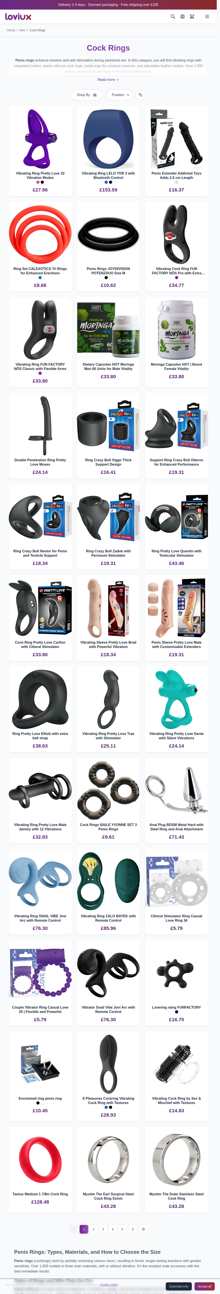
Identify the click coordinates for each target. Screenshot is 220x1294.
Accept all (204, 1286)
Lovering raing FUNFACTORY (176, 1007)
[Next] (132, 1229)
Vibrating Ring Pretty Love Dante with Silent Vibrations (176, 736)
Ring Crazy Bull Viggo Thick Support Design (108, 462)
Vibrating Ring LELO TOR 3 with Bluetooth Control (108, 176)
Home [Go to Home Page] (11, 30)
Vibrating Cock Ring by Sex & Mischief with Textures (176, 1101)
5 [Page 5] (122, 1229)
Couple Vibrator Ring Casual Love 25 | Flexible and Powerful (40, 1010)
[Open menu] (207, 16)
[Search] (173, 16)
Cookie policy (109, 1284)
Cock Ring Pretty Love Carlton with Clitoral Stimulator (40, 645)
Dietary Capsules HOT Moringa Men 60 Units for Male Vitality (108, 367)
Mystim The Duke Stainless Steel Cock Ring (176, 1196)
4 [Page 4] (113, 1229)
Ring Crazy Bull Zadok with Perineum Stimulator (108, 553)
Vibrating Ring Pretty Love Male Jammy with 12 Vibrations (40, 827)
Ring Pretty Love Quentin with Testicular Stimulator (176, 553)
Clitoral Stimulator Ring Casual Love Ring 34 (176, 918)
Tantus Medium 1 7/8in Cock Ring (40, 1194)
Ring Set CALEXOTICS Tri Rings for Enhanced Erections (40, 271)
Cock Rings (37, 30)
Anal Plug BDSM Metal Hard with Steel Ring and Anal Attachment (177, 827)
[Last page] (143, 1229)
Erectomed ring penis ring (40, 1098)
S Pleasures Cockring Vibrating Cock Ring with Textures (108, 1101)
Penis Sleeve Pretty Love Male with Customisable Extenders (176, 645)
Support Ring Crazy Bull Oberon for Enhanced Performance (176, 462)
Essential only (178, 1286)
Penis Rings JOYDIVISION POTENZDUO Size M (108, 271)
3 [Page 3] (103, 1229)
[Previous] (73, 1229)
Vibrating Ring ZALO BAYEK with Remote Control (108, 918)
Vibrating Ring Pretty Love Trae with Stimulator (108, 736)
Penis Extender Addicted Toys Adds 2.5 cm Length (176, 176)
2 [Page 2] (93, 1229)
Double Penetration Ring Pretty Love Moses (40, 462)
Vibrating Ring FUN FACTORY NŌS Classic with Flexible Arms (40, 367)
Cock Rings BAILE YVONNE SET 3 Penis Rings (108, 827)
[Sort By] (119, 95)
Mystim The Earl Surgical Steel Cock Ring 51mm (108, 1196)
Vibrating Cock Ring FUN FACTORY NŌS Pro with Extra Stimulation (176, 271)
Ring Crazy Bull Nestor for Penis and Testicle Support (40, 553)
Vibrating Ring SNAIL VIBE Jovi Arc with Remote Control (40, 918)
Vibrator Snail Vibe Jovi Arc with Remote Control (108, 1010)
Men (22, 30)
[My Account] (182, 16)
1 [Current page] (84, 1229)
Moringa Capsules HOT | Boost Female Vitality (176, 367)
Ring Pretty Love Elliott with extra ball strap (40, 736)
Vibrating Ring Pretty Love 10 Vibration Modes (40, 176)
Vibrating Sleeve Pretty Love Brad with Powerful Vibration (108, 645)
